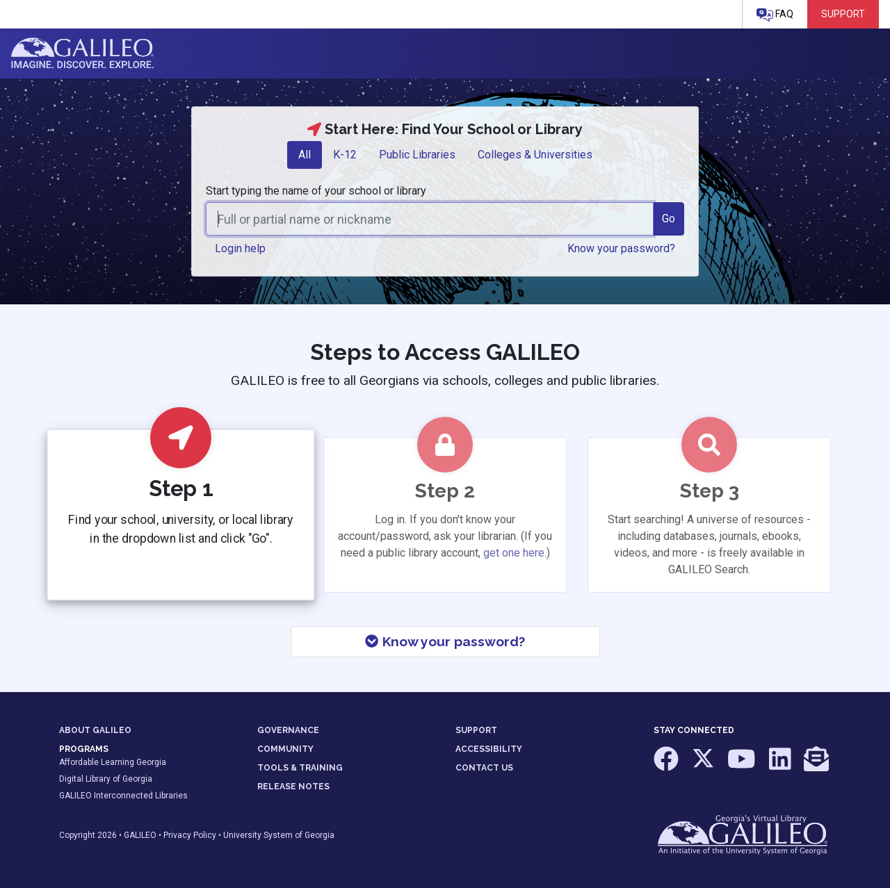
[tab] (304, 155)
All (304, 154)
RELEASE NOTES (293, 786)
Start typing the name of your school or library (316, 190)
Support (843, 13)
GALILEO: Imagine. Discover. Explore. (82, 53)
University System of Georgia (278, 835)
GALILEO (140, 835)
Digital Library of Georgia (105, 779)
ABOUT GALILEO (95, 730)
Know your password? (444, 641)
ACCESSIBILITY (488, 749)
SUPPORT (476, 730)
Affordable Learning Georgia (112, 762)
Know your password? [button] (621, 248)
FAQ (774, 15)
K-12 (345, 154)
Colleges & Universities (535, 154)
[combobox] (430, 219)
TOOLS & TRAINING (300, 768)
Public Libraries (417, 154)
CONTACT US (484, 768)
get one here (513, 552)
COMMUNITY (285, 749)
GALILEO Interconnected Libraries (123, 795)
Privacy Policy (189, 835)
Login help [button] (240, 248)
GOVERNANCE (288, 730)
